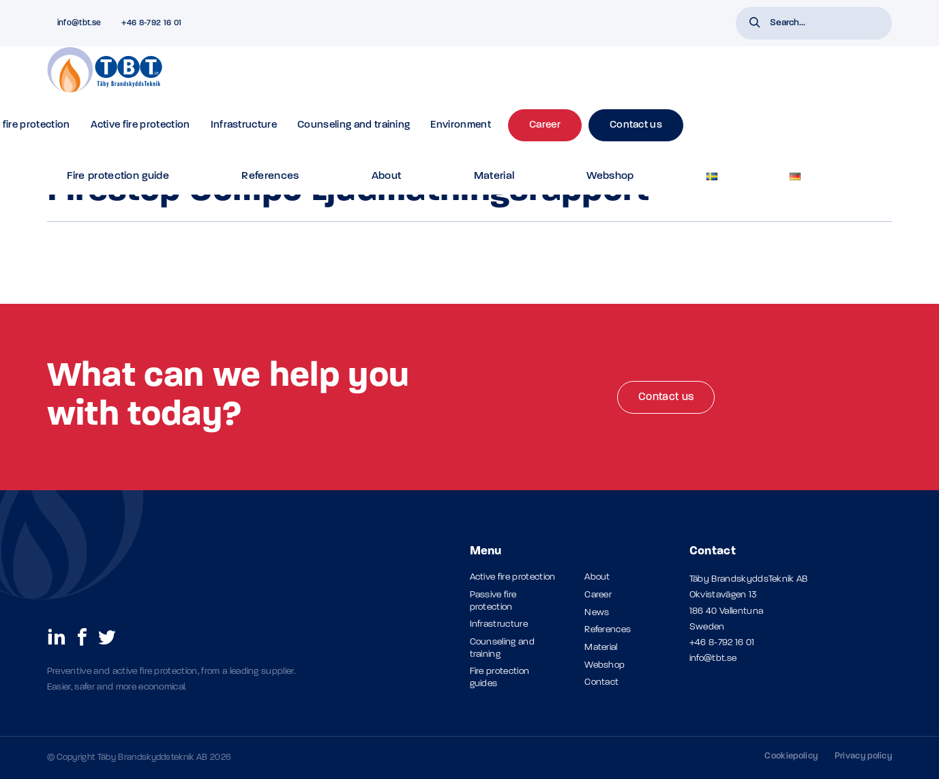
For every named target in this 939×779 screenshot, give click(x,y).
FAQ (328, 23)
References (478, 23)
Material (581, 23)
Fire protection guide (396, 23)
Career (598, 595)
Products (132, 121)
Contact (601, 682)
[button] (755, 24)
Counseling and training (562, 79)
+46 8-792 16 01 (722, 642)
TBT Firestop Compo (194, 121)
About (534, 23)
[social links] (56, 636)
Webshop (637, 23)
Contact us (666, 397)
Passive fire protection (225, 79)
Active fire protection (349, 79)
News (596, 612)
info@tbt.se (713, 658)
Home (58, 121)
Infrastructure (452, 79)
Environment (670, 79)
